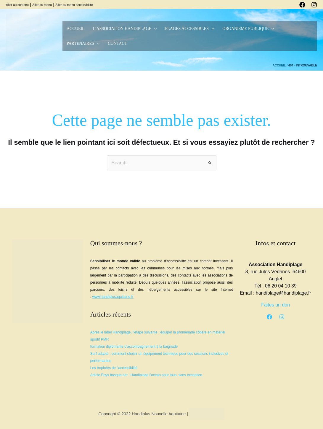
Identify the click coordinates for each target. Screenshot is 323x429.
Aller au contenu (17, 5)
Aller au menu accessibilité (74, 5)
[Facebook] (302, 5)
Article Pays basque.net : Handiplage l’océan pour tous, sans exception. (146, 375)
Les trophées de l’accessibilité (113, 368)
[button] (154, 28)
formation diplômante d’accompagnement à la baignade (134, 346)
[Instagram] (314, 5)
